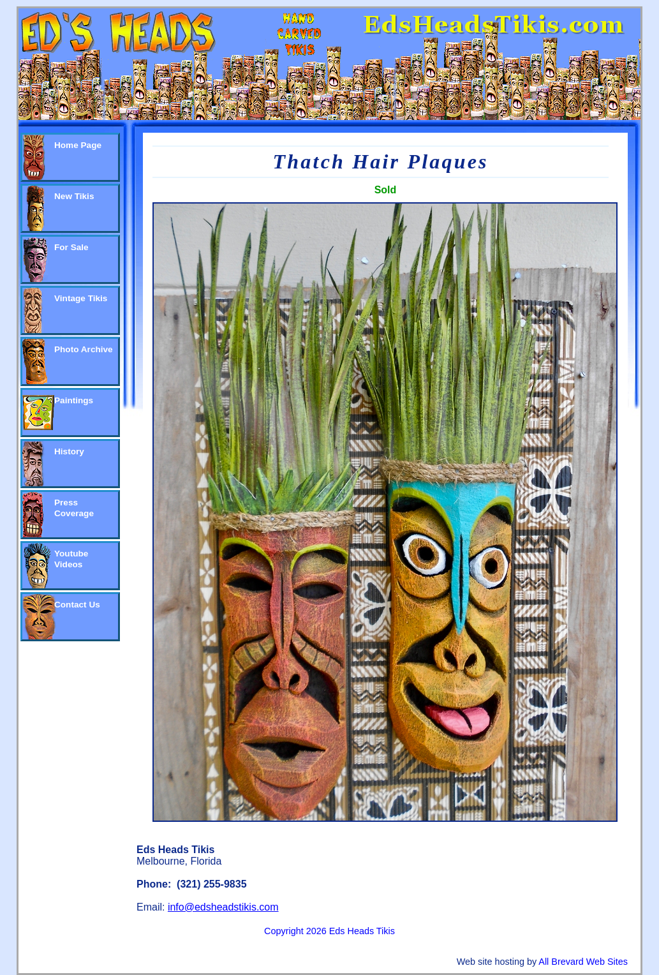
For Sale (71, 247)
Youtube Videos (71, 559)
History (69, 451)
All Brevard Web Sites (583, 961)
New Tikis (74, 196)
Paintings (73, 400)
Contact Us (77, 604)
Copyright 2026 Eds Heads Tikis (329, 931)
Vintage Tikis (80, 298)
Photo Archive (83, 349)
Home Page (77, 145)
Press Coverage (74, 508)
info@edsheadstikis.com (223, 907)
